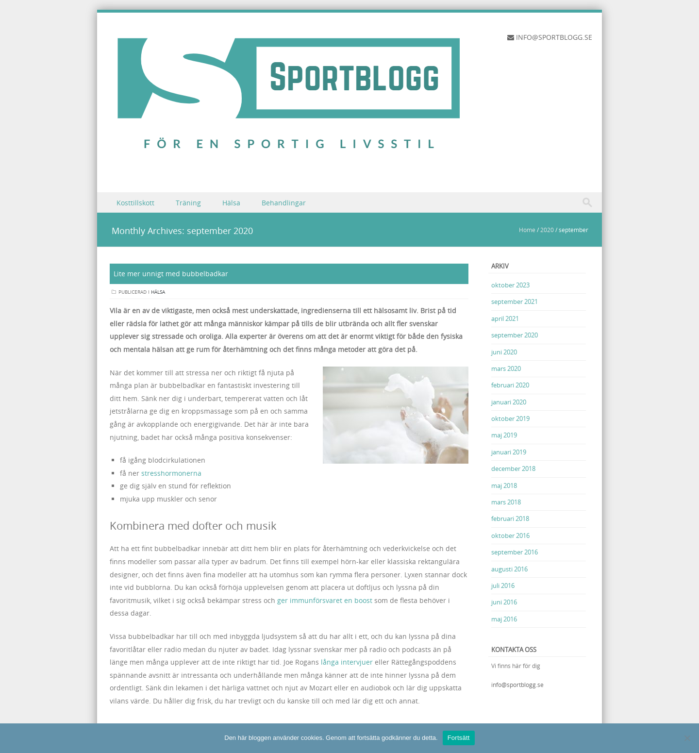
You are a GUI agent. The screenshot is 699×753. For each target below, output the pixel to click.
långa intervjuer (347, 662)
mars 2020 (506, 368)
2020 (547, 230)
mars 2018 (506, 502)
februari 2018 (510, 518)
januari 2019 (508, 452)
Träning (188, 202)
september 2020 (514, 335)
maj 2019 (504, 435)
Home (527, 230)
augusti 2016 (509, 569)
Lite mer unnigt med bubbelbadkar (171, 273)
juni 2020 (504, 352)
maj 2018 (504, 485)
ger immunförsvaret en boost (324, 600)
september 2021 (514, 301)
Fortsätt (459, 737)
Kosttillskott (135, 202)
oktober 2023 (510, 285)
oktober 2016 (510, 535)
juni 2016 (504, 602)
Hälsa (231, 202)
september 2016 (514, 552)
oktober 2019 (510, 418)
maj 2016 (504, 619)
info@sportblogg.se (517, 684)
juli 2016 (503, 585)
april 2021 (505, 318)
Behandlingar (284, 202)
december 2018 (513, 468)
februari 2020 (510, 385)
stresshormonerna (171, 473)
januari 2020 (508, 402)
